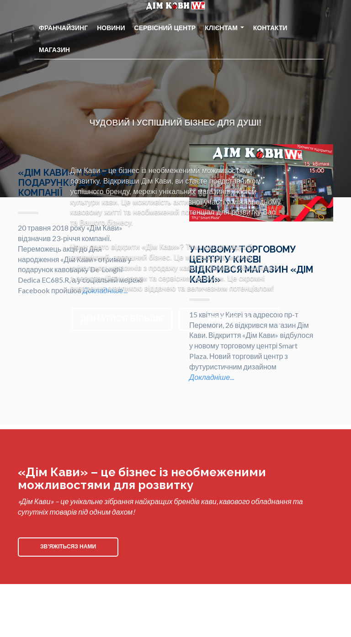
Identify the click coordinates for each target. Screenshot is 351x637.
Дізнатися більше (122, 318)
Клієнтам (224, 28)
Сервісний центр (165, 28)
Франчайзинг (63, 28)
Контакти (270, 28)
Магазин (54, 49)
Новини (111, 28)
